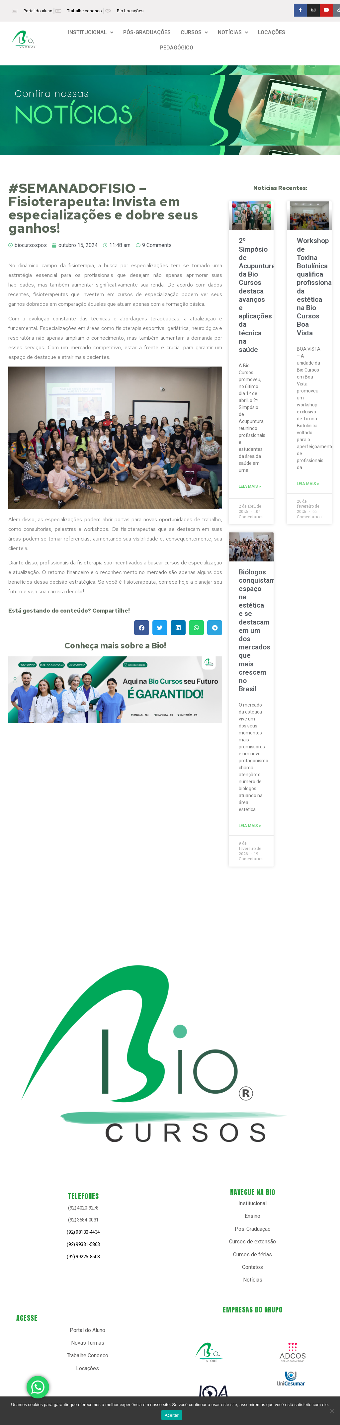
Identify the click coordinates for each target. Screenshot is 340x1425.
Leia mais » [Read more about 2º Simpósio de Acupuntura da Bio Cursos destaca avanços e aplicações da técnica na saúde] (250, 486)
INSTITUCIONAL (90, 32)
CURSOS (194, 32)
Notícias (252, 1280)
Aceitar (172, 1415)
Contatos (252, 1267)
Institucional (252, 1203)
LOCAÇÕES (271, 32)
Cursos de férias (252, 1254)
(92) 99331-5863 (83, 1244)
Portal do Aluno (87, 1330)
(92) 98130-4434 (83, 1232)
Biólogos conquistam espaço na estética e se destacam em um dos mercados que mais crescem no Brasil (257, 630)
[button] (90, 32)
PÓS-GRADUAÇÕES (147, 32)
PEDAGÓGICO (176, 47)
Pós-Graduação (253, 1229)
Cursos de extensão (252, 1241)
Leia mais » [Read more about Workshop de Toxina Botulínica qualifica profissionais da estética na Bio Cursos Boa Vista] (308, 483)
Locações (87, 1368)
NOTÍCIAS (233, 32)
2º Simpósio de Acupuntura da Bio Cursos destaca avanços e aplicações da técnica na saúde (257, 295)
